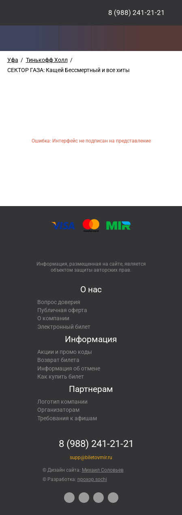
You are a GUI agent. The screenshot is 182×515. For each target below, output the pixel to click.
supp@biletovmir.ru (91, 457)
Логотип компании (62, 401)
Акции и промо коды (64, 352)
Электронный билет (63, 326)
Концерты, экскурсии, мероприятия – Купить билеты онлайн (45, 13)
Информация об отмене (68, 368)
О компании (53, 318)
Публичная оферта (62, 310)
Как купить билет (60, 376)
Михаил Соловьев (103, 470)
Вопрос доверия (58, 302)
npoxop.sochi (92, 479)
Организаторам (58, 409)
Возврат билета (58, 360)
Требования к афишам (67, 418)
